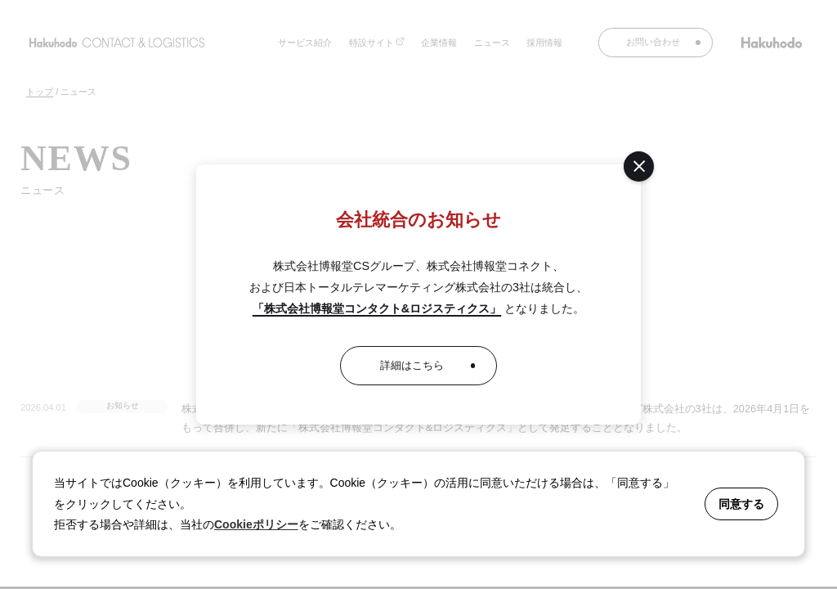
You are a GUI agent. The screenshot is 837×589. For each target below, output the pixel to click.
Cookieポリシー (256, 524)
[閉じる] (639, 166)
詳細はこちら (412, 365)
